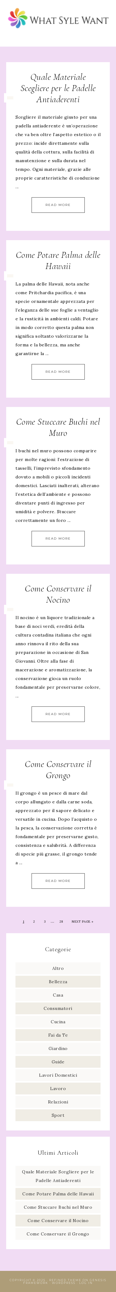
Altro (58, 968)
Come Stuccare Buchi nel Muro (58, 427)
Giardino (58, 1048)
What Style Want (58, 19)
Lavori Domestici (58, 1075)
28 (61, 922)
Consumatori (58, 1008)
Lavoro (58, 1088)
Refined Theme (65, 1280)
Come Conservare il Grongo (58, 769)
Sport (58, 1115)
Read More (58, 205)
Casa (58, 995)
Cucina (58, 1022)
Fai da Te (58, 1035)
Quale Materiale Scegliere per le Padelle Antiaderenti (58, 88)
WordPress (63, 1283)
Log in (86, 1283)
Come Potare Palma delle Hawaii (58, 260)
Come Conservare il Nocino (58, 594)
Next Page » (82, 922)
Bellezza (58, 981)
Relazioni (58, 1102)
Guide (58, 1062)
